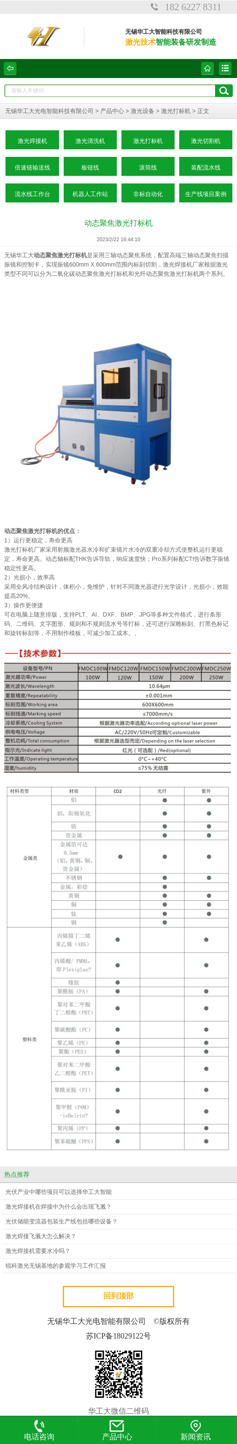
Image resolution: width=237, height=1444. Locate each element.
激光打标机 (176, 111)
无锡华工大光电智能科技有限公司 (49, 111)
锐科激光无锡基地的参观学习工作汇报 (55, 1266)
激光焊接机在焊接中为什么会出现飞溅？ (58, 1207)
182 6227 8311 (193, 7)
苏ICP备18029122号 (118, 1336)
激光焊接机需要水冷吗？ (37, 1251)
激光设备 (142, 111)
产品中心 (112, 111)
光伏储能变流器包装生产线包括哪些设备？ (61, 1221)
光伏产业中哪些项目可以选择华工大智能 (58, 1192)
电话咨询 (39, 1430)
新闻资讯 (195, 1430)
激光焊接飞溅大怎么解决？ (40, 1236)
